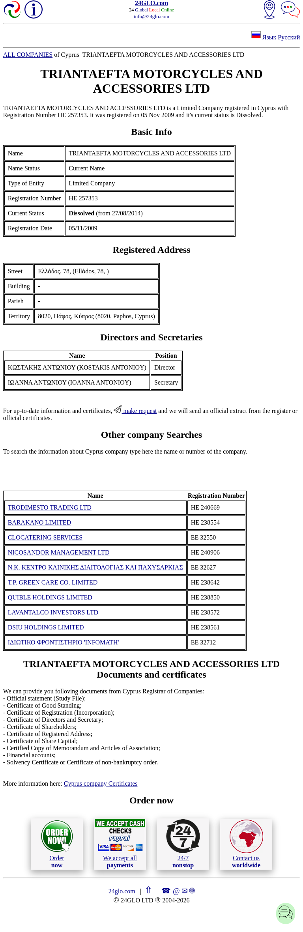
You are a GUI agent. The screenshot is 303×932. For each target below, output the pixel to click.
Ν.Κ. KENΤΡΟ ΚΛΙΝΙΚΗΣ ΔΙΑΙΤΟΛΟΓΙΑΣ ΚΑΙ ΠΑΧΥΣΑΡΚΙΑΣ (95, 567)
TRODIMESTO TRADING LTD (50, 507)
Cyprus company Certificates (101, 783)
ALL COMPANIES (28, 54)
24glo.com (121, 891)
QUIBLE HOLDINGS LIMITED (50, 597)
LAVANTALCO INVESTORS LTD (53, 612)
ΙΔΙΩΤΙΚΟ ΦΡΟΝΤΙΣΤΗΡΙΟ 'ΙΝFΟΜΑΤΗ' (63, 642)
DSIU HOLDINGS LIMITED (46, 627)
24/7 (183, 843)
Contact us (246, 844)
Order (57, 843)
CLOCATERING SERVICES (45, 537)
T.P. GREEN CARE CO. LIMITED (53, 582)
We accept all (120, 843)
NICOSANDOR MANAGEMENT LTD (59, 552)
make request (135, 410)
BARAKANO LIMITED (39, 522)
